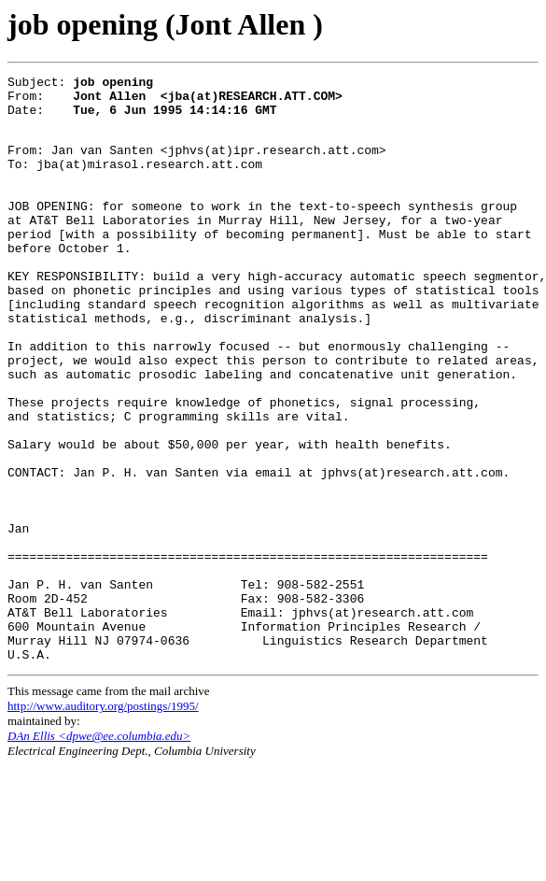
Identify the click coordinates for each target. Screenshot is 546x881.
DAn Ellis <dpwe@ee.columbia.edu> (98, 851)
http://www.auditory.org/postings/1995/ (103, 821)
